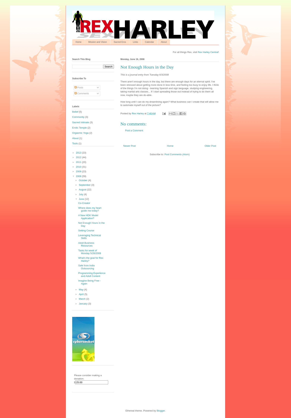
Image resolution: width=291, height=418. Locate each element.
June (82, 199)
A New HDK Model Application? (88, 217)
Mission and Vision (97, 42)
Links (135, 42)
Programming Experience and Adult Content (91, 274)
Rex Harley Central (208, 52)
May (81, 289)
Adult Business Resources (86, 244)
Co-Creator (84, 203)
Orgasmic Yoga (80, 132)
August (83, 189)
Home (78, 42)
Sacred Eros (120, 42)
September (85, 185)
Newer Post (129, 145)
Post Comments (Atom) (176, 154)
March (82, 298)
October (83, 180)
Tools (75, 143)
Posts (78, 87)
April (81, 294)
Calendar (149, 42)
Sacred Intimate (80, 122)
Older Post (210, 145)
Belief (75, 111)
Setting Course (86, 230)
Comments (81, 93)
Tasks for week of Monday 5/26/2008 (89, 252)
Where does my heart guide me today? (89, 209)
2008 (79, 176)
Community (78, 117)
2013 (79, 152)
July (81, 194)
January (83, 303)
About (164, 42)
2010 (79, 166)
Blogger (161, 410)
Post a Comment (134, 130)
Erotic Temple (79, 127)
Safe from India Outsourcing (86, 267)
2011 (79, 162)
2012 (79, 157)
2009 (79, 171)
